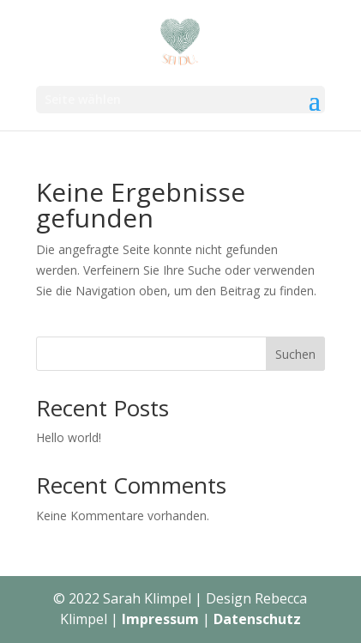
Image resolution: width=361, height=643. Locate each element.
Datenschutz (257, 619)
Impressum (160, 619)
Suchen (295, 354)
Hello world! (68, 437)
